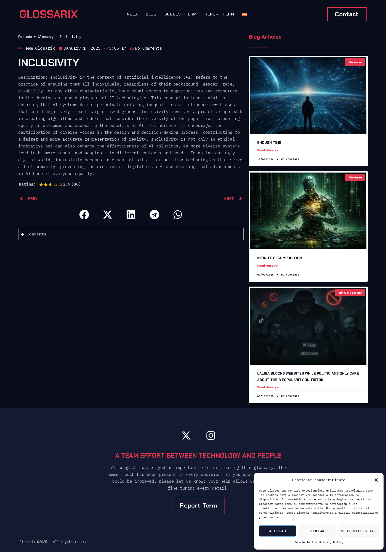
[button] (376, 480)
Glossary (46, 36)
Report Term (219, 14)
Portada (25, 36)
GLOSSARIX (48, 14)
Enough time (269, 142)
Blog (151, 14)
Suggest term (180, 14)
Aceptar (277, 531)
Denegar (317, 531)
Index (132, 14)
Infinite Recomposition (279, 258)
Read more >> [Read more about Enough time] (267, 150)
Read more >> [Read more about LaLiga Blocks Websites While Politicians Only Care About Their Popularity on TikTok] (267, 387)
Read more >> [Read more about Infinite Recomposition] (267, 266)
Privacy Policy (331, 542)
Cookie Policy (305, 542)
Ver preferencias (358, 531)
